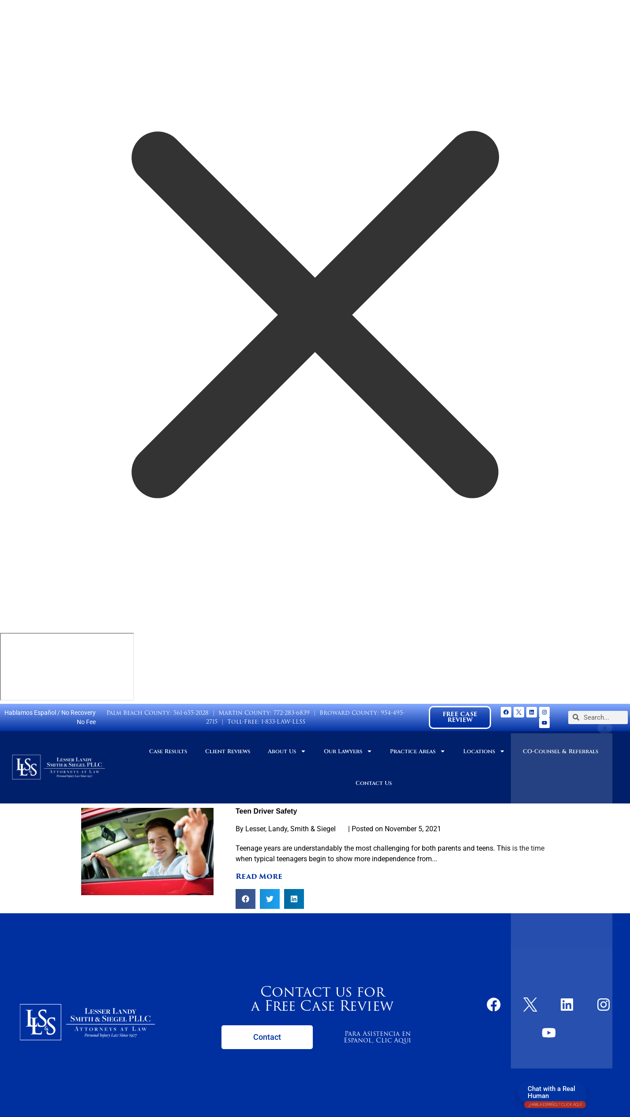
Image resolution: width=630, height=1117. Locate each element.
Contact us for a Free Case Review (322, 998)
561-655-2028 (191, 712)
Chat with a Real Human (555, 1094)
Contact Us (374, 783)
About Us (287, 751)
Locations (484, 751)
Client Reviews (227, 751)
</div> (67, 667)
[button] (245, 899)
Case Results (168, 751)
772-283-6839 (292, 712)
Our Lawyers (348, 751)
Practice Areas (418, 751)
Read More (259, 876)
